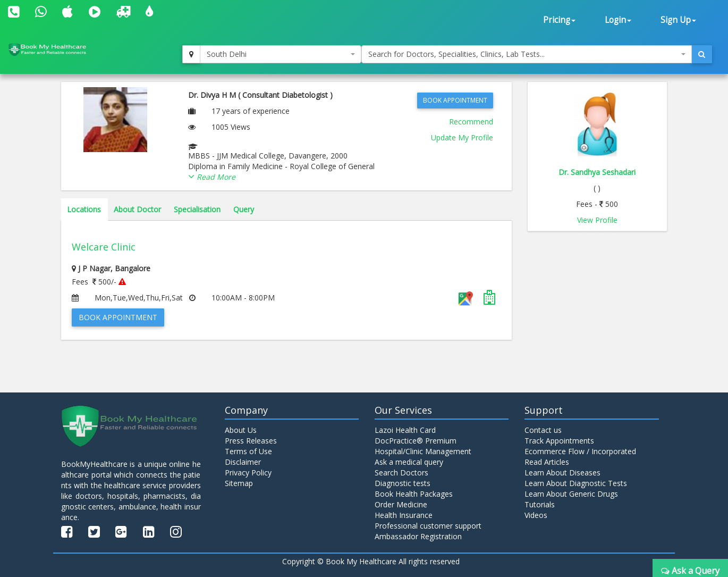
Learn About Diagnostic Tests (575, 483)
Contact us (543, 430)
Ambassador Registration (418, 536)
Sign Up (678, 20)
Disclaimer (243, 462)
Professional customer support (428, 526)
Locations (84, 209)
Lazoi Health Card (405, 430)
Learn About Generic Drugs (571, 494)
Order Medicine (401, 504)
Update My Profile (462, 137)
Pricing (559, 20)
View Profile (597, 220)
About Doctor (137, 209)
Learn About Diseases (562, 472)
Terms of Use (248, 451)
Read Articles (546, 462)
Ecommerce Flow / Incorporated (580, 451)
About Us (241, 430)
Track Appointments (559, 441)
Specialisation (197, 209)
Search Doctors (401, 472)
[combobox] (281, 54)
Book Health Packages (414, 494)
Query (243, 209)
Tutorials (539, 504)
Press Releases (251, 441)
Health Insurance (404, 515)
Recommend (471, 121)
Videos (535, 515)
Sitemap (239, 483)
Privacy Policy (248, 472)
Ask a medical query (409, 462)
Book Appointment (455, 100)
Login (618, 20)
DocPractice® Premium (415, 441)
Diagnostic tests (402, 483)
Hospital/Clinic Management (423, 451)
